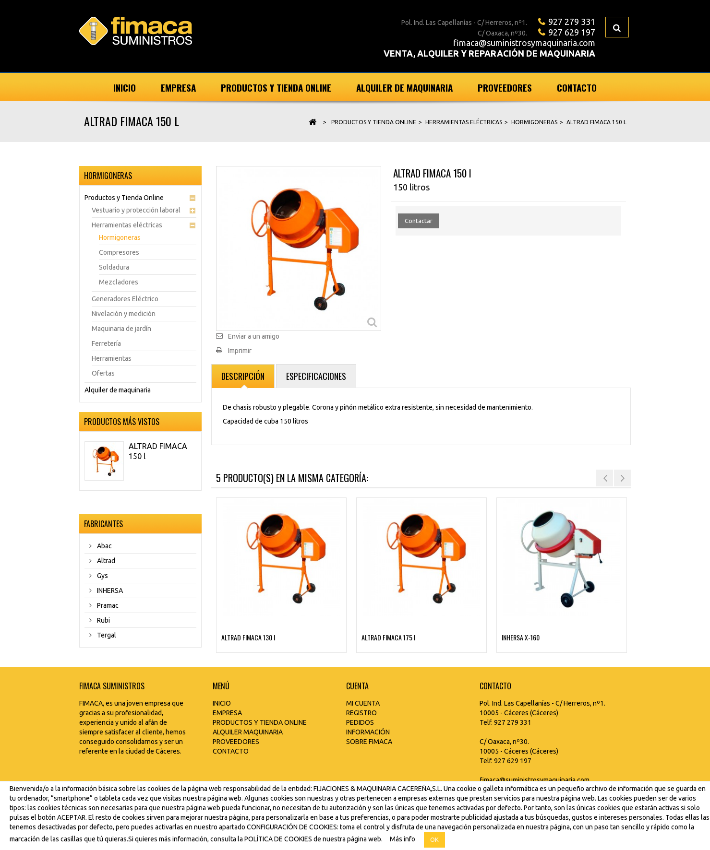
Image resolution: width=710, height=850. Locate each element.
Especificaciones (316, 376)
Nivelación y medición (124, 314)
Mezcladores (118, 282)
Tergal (106, 635)
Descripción (243, 376)
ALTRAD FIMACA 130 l (248, 637)
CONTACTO (231, 751)
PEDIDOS (360, 722)
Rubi (103, 620)
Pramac (107, 605)
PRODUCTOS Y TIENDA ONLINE (260, 722)
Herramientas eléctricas (127, 225)
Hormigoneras (120, 237)
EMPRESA (227, 713)
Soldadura (114, 267)
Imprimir (240, 350)
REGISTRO (361, 713)
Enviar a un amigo (253, 336)
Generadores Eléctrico (125, 299)
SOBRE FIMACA (369, 741)
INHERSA (109, 590)
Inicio (124, 87)
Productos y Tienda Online (276, 87)
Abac (104, 546)
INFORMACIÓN (368, 732)
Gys (102, 575)
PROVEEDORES (236, 741)
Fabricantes (103, 524)
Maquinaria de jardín (121, 328)
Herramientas (112, 358)
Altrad (105, 561)
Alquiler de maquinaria (404, 87)
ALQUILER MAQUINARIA (248, 732)
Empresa (178, 87)
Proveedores (505, 87)
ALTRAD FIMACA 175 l (388, 637)
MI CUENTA (363, 703)
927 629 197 (571, 32)
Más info (402, 839)
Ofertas (103, 373)
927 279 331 (571, 21)
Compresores (119, 252)
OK (434, 839)
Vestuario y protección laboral (136, 210)
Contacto (577, 87)
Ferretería (106, 343)
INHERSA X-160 (521, 637)
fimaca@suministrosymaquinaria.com (524, 42)
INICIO (222, 703)
